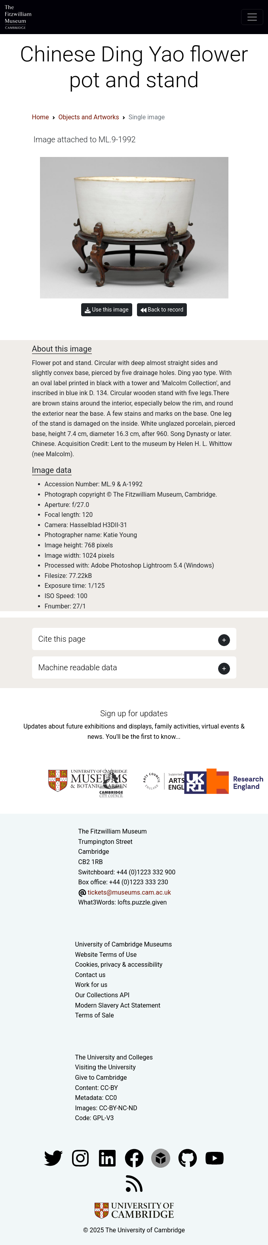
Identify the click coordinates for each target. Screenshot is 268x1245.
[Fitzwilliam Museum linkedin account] (135, 1157)
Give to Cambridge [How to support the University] (101, 1077)
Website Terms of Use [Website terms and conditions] (106, 954)
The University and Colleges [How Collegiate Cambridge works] (114, 1057)
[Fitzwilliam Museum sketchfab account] (161, 1157)
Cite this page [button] (62, 639)
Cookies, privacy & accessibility (119, 964)
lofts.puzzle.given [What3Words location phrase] (142, 902)
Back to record (162, 309)
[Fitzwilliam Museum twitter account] (54, 1157)
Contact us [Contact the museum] (90, 975)
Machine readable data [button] (77, 667)
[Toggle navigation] (252, 17)
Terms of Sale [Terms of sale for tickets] (94, 1015)
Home (40, 117)
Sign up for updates (133, 713)
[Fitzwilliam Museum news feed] (134, 1183)
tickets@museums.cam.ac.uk (129, 892)
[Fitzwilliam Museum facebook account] (108, 1157)
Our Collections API (102, 995)
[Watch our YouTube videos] (214, 1157)
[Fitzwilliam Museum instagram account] (81, 1157)
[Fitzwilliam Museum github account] (188, 1157)
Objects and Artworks (89, 117)
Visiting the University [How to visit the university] (105, 1067)
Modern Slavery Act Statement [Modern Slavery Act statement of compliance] (118, 1005)
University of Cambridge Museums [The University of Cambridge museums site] (123, 944)
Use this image (107, 309)
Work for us (91, 985)
